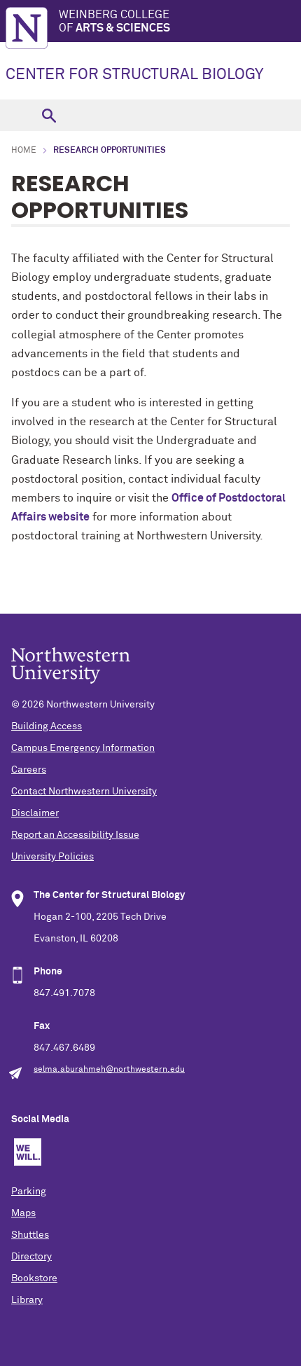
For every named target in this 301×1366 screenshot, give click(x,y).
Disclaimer (35, 813)
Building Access (46, 726)
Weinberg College (180, 22)
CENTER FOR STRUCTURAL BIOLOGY (134, 75)
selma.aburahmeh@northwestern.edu (109, 1069)
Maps (23, 1213)
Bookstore (34, 1278)
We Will (27, 1152)
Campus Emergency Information (83, 748)
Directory (31, 1257)
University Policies (52, 857)
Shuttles (30, 1235)
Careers (28, 770)
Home (23, 150)
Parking (28, 1191)
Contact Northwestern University (84, 791)
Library (27, 1300)
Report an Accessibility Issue (75, 835)
